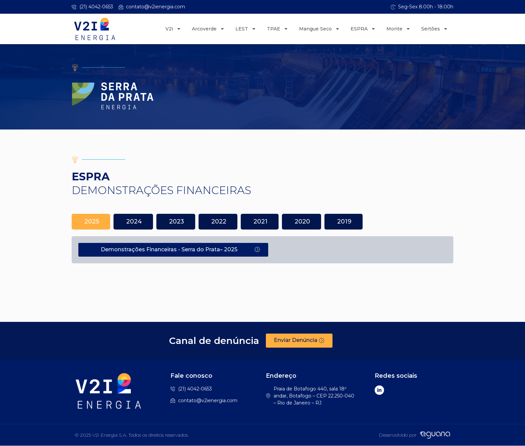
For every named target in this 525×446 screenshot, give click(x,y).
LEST (245, 28)
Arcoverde (208, 28)
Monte (398, 28)
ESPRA (363, 28)
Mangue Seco (319, 28)
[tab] (91, 222)
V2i (173, 28)
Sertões (434, 28)
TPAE (277, 28)
